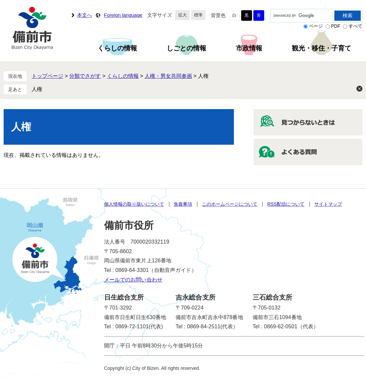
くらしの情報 (117, 48)
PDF (335, 26)
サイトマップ (328, 204)
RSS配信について (285, 204)
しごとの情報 (186, 48)
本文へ (84, 15)
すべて (355, 26)
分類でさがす (85, 76)
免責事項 (183, 204)
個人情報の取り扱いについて (134, 204)
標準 (198, 15)
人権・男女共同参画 (168, 76)
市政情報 (249, 48)
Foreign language (123, 15)
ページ (316, 26)
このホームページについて (229, 204)
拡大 (182, 15)
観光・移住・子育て (321, 48)
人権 (37, 89)
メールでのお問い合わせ (133, 279)
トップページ (47, 76)
